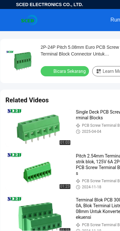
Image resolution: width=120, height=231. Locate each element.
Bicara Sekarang (65, 71)
